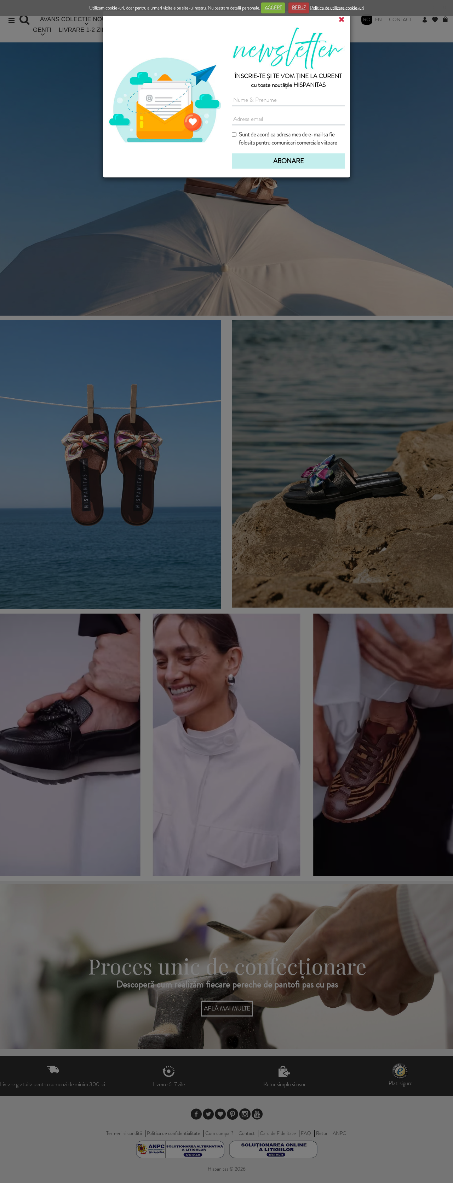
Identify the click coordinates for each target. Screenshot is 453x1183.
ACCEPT (273, 7)
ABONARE (288, 161)
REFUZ (299, 7)
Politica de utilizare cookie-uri (337, 7)
